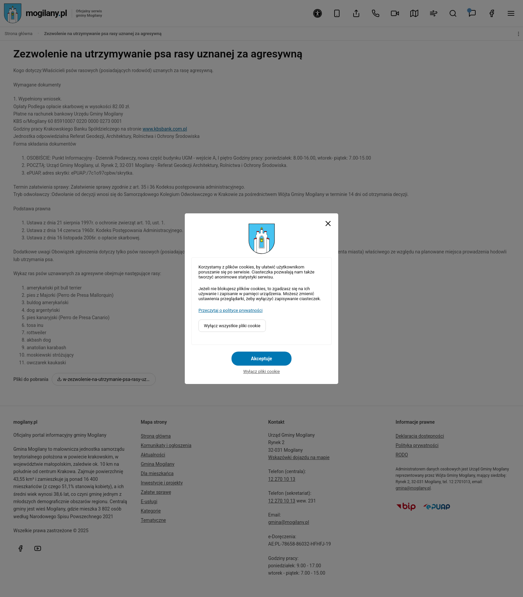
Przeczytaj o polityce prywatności (230, 310)
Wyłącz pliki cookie (261, 371)
